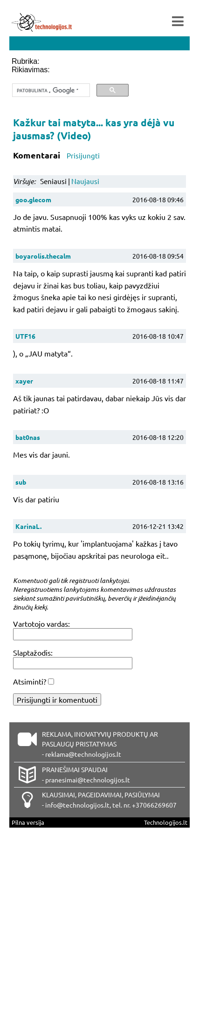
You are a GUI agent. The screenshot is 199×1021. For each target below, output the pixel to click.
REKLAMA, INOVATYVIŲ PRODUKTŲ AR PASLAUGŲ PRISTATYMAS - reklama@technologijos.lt (100, 744)
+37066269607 (154, 805)
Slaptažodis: (33, 652)
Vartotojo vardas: (41, 623)
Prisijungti (83, 155)
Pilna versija (28, 822)
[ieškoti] (50, 90)
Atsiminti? (29, 681)
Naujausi (85, 181)
